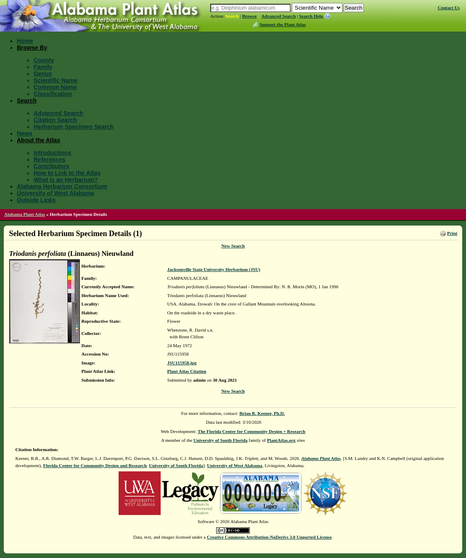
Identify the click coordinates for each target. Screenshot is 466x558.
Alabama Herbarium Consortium (62, 186)
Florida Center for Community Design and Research (95, 465)
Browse (249, 16)
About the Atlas (38, 140)
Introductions (52, 152)
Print (452, 233)
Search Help (311, 16)
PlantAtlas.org (281, 440)
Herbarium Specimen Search (74, 126)
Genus (43, 73)
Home (25, 40)
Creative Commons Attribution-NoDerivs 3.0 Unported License (269, 536)
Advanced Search (278, 16)
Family (43, 67)
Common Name (55, 87)
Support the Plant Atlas (282, 24)
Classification (53, 93)
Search (232, 16)
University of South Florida (220, 440)
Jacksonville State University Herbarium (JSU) (213, 269)
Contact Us (449, 7)
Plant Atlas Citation (187, 371)
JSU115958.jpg (182, 362)
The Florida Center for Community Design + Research (251, 431)
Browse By (32, 47)
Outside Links (36, 200)
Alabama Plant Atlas (24, 214)
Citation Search (55, 120)
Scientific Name (55, 80)
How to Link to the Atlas (67, 173)
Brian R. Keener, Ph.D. (262, 413)
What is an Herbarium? (66, 179)
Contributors (51, 166)
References (50, 159)
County (44, 60)
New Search (233, 245)
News (24, 133)
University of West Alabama (55, 193)
